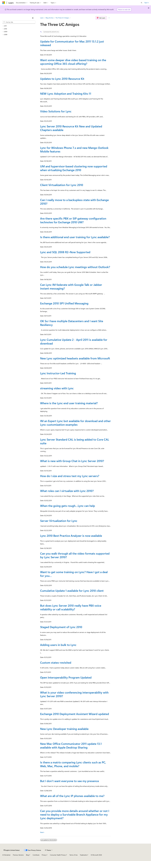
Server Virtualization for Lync (58, 521)
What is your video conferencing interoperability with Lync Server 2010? (74, 694)
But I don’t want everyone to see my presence (69, 781)
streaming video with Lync (57, 388)
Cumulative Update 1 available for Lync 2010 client (72, 590)
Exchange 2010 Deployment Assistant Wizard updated (74, 714)
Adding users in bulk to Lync (58, 645)
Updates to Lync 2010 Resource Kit (62, 78)
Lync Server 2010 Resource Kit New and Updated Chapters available (71, 128)
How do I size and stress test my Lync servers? (69, 476)
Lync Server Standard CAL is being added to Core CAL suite (74, 441)
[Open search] (142, 3)
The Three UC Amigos (62, 18)
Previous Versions (18, 855)
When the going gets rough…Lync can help (67, 506)
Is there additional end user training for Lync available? (75, 237)
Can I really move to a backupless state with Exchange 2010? (74, 201)
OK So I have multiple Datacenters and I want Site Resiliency (71, 322)
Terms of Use (73, 855)
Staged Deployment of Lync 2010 (61, 627)
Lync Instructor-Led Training (58, 373)
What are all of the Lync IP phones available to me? (72, 796)
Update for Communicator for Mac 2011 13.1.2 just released (72, 43)
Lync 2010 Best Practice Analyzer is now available (71, 535)
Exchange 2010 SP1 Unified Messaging (64, 303)
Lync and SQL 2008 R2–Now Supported (65, 252)
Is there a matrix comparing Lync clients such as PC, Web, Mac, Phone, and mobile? (73, 764)
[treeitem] (18, 25)
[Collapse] (32, 18)
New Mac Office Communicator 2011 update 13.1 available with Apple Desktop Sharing (71, 745)
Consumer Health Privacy (58, 855)
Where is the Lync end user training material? (69, 403)
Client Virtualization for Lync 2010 (61, 185)
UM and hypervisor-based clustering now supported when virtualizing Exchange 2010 (73, 168)
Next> (42, 832)
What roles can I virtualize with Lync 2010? (67, 491)
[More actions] (109, 17)
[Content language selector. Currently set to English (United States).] (11, 850)
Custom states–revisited (55, 662)
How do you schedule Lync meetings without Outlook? (75, 267)
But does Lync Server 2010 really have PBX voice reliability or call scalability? (70, 607)
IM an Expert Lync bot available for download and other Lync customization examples (75, 422)
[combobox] (18, 22)
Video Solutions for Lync (55, 111)
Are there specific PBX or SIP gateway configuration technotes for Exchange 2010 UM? (73, 220)
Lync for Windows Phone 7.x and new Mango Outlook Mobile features (74, 149)
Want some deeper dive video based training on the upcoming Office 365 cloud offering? (73, 61)
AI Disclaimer (6, 855)
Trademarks (83, 855)
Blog (27, 855)
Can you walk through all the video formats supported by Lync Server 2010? (75, 555)
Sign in (146, 3)
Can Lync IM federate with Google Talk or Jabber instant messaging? (71, 286)
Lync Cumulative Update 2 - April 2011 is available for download (73, 341)
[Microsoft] (3, 2)
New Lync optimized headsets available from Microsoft (75, 358)
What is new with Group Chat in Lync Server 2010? (72, 461)
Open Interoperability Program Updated (66, 677)
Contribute (36, 855)
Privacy (44, 855)
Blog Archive (49, 18)
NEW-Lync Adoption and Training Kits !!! (65, 93)
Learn (42, 18)
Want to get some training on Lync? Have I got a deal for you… (74, 573)
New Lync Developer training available (64, 729)
